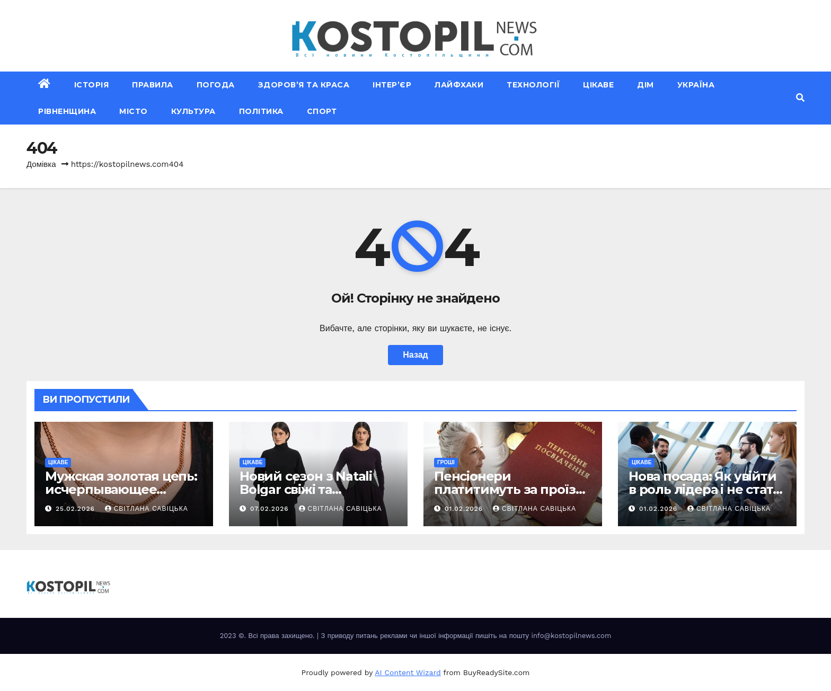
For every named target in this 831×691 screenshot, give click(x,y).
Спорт (322, 111)
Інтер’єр (392, 85)
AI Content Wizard (407, 672)
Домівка (41, 164)
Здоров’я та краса (304, 85)
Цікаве (598, 85)
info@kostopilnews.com (571, 636)
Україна (696, 85)
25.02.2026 (77, 508)
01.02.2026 (465, 508)
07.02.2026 (270, 508)
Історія (91, 85)
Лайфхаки (459, 85)
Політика (261, 111)
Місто (133, 111)
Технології (533, 85)
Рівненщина (67, 111)
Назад (415, 355)
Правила (152, 85)
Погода (216, 85)
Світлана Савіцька (146, 508)
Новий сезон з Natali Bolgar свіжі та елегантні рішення (306, 489)
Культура (193, 111)
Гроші (446, 462)
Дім (645, 85)
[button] (800, 98)
